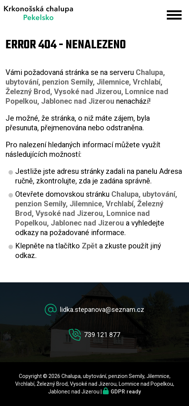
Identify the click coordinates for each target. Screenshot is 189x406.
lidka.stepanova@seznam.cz (102, 309)
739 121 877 (102, 334)
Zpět (89, 245)
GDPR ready (126, 392)
